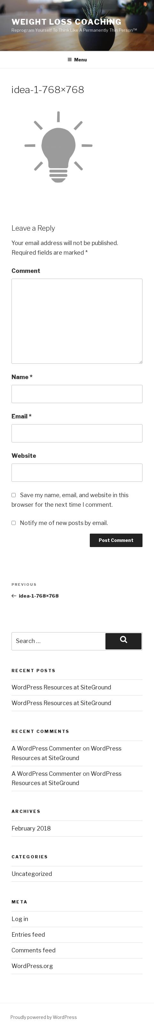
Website (24, 455)
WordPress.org (32, 966)
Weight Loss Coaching (67, 22)
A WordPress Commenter (46, 748)
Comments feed (34, 950)
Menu (77, 59)
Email (22, 416)
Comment (26, 270)
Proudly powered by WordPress (43, 1017)
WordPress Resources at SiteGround (61, 687)
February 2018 (31, 828)
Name (22, 377)
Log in (20, 919)
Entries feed (28, 934)
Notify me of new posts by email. (64, 523)
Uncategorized (32, 873)
